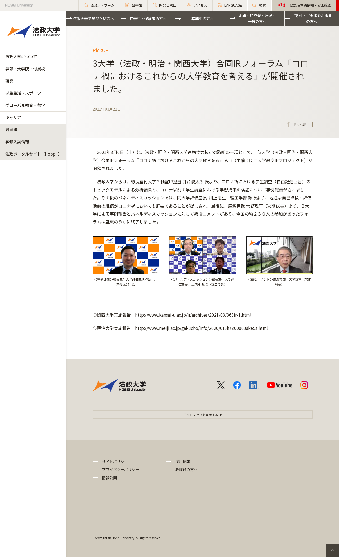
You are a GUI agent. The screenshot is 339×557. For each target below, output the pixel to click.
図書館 (11, 129)
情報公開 (109, 477)
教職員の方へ (186, 469)
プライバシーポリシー (120, 469)
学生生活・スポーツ (23, 93)
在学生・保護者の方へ (148, 18)
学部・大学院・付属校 (25, 68)
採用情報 (182, 461)
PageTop (332, 550)
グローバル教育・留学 (25, 105)
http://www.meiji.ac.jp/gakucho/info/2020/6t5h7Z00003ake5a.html (201, 328)
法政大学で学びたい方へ (93, 18)
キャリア (13, 117)
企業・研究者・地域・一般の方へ (257, 18)
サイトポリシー (115, 461)
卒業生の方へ (202, 18)
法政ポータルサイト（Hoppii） (33, 154)
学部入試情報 (17, 141)
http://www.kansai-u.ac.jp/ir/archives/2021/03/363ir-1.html (193, 315)
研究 (9, 81)
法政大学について (21, 56)
